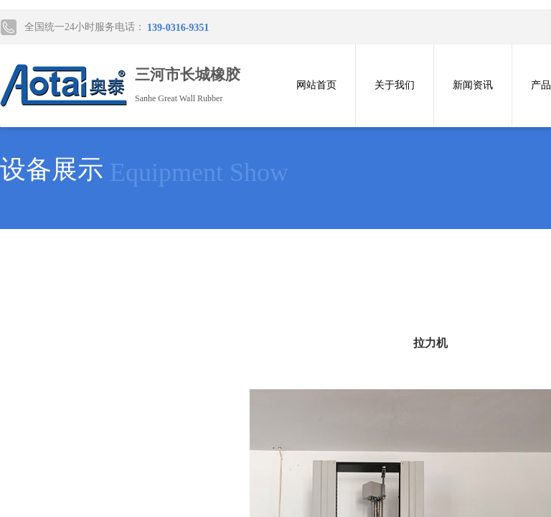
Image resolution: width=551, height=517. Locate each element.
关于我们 (395, 85)
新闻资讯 (473, 85)
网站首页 (316, 85)
